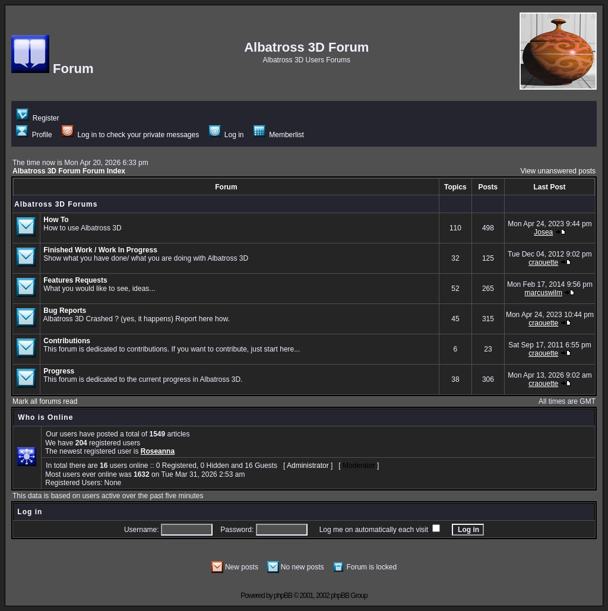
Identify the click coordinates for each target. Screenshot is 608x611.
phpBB (283, 595)
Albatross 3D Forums (55, 204)
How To (55, 220)
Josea (543, 232)
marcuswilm (543, 293)
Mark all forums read (44, 401)
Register (38, 118)
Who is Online (45, 417)
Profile (34, 135)
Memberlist (279, 135)
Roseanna (158, 451)
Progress (58, 371)
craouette (543, 262)
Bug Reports (64, 310)
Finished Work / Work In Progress (100, 250)
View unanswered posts (558, 171)
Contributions (66, 341)
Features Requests (75, 280)
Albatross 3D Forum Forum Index (68, 171)
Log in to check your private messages (130, 135)
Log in (226, 135)
